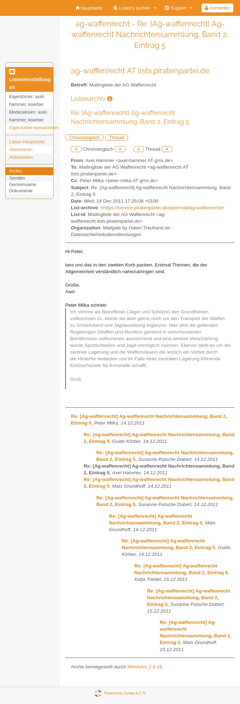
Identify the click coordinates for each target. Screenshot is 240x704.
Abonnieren (21, 149)
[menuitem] (89, 8)
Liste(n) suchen (131, 8)
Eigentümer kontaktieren (34, 127)
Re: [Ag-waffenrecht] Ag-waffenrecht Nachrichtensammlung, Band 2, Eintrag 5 (188, 597)
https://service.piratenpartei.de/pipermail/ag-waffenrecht (162, 207)
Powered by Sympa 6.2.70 (125, 693)
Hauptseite (89, 8)
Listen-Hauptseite (27, 141)
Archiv (15, 171)
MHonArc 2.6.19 (144, 666)
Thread (116, 137)
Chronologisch (84, 137)
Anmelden (217, 8)
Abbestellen (21, 157)
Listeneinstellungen (30, 80)
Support (175, 8)
